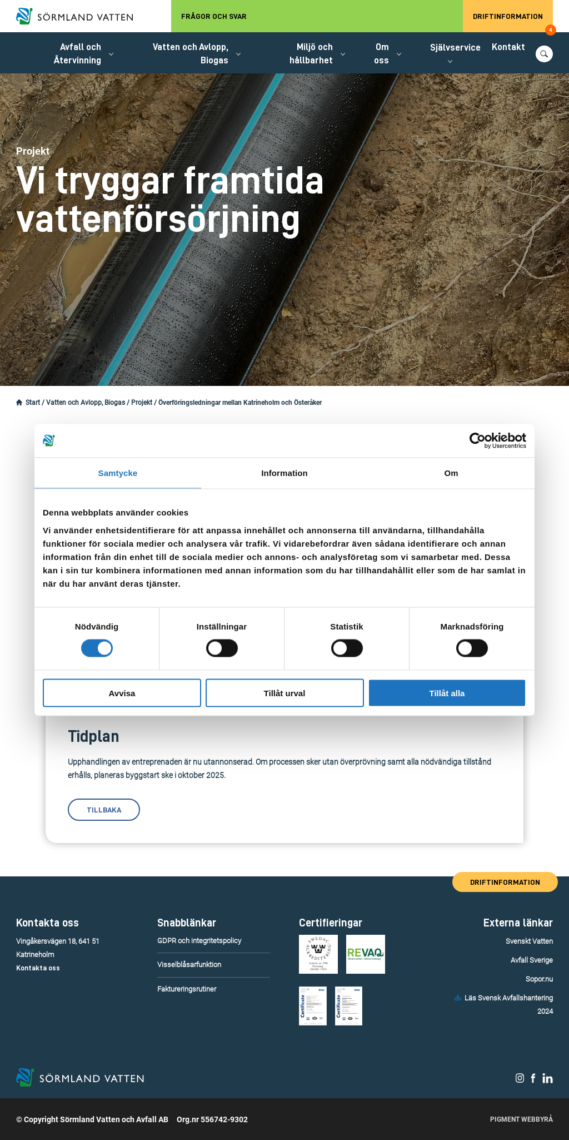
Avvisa (122, 692)
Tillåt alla (447, 692)
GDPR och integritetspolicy (199, 940)
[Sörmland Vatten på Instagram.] (520, 1080)
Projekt (141, 403)
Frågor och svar (214, 16)
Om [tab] (451, 473)
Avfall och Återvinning (77, 53)
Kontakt (508, 47)
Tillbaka (104, 810)
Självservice (455, 47)
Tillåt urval (285, 692)
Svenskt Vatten (529, 941)
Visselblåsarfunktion (189, 964)
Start (33, 403)
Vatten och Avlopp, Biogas (190, 53)
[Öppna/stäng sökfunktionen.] (544, 54)
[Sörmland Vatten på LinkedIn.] (547, 1080)
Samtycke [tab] (118, 473)
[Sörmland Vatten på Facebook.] (533, 1080)
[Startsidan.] (19, 403)
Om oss (381, 53)
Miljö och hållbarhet (311, 53)
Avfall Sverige (532, 960)
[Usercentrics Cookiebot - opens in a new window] (477, 441)
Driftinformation (513, 22)
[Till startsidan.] (80, 16)
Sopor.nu (539, 979)
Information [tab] (284, 473)
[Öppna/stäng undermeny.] (111, 54)
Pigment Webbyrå (521, 1119)
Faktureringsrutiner (186, 989)
